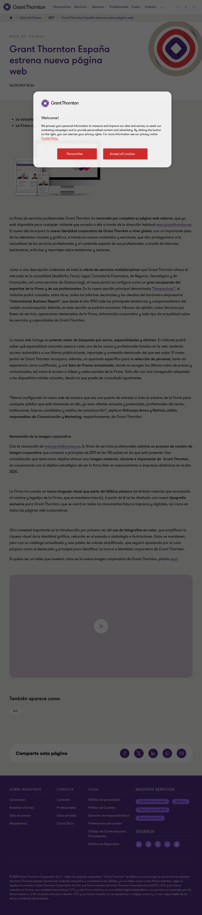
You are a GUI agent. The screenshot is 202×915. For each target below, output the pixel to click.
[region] (102, 129)
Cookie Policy (49, 138)
